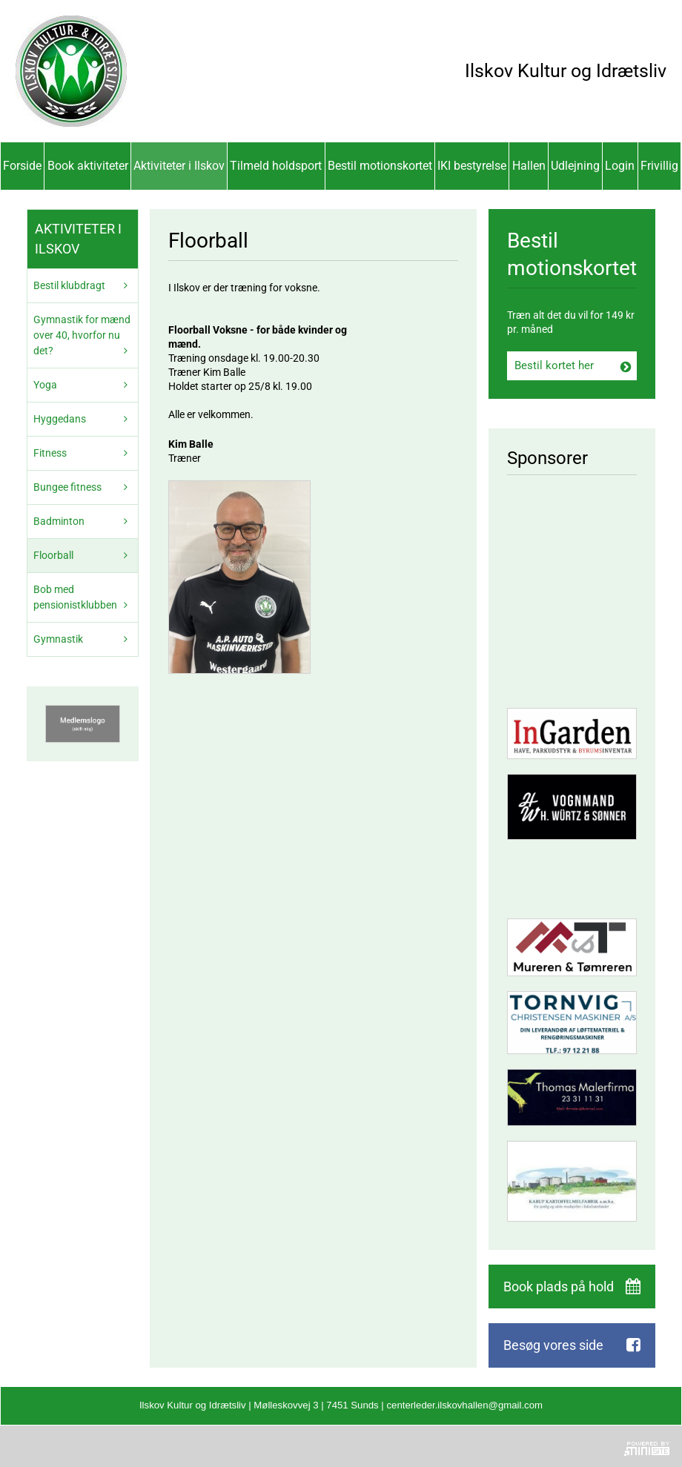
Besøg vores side (553, 1345)
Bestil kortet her (554, 365)
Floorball (53, 555)
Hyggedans (59, 419)
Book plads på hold (558, 1286)
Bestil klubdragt (69, 285)
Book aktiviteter (87, 166)
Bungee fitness (67, 487)
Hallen (529, 166)
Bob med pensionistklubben (75, 597)
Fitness (50, 453)
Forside (22, 166)
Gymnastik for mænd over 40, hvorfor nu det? (81, 335)
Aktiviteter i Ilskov (179, 166)
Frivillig (659, 166)
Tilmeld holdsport (276, 166)
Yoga (45, 385)
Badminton (59, 521)
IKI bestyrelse (471, 166)
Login (620, 166)
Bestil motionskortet (380, 166)
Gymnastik (58, 639)
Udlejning (575, 166)
